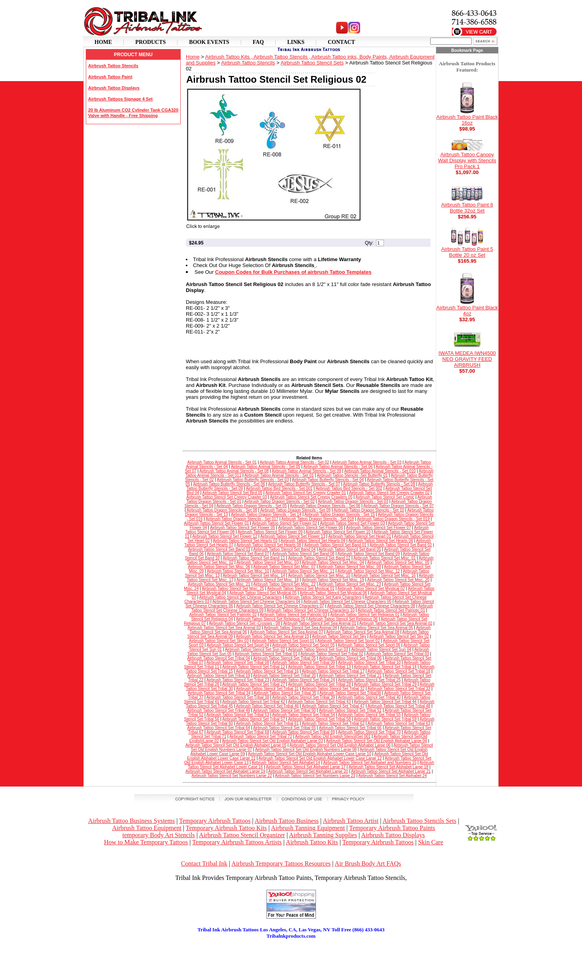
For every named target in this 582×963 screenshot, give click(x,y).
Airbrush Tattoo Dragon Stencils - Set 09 (295, 510)
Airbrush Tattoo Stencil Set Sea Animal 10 (272, 636)
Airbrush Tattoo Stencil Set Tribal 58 (319, 719)
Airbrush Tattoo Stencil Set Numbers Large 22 (231, 775)
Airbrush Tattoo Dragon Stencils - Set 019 (393, 519)
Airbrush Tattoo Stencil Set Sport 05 (303, 645)
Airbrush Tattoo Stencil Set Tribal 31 (267, 688)
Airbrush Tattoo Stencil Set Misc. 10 (238, 571)
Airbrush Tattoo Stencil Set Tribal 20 (284, 675)
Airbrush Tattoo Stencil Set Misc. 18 (267, 580)
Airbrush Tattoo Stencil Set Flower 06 (310, 527)
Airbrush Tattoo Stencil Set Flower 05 (242, 527)
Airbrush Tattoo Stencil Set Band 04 (284, 549)
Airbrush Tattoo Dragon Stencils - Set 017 (242, 519)
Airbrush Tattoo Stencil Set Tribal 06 (350, 658)
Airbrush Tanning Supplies (323, 835)
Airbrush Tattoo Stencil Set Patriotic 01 (391, 610)
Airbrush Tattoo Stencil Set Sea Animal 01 (319, 623)
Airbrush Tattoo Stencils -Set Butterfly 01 (352, 475)
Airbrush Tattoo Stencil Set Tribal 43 (319, 702)
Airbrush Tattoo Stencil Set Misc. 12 (369, 571)
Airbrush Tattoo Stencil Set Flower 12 (224, 536)
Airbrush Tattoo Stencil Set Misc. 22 (284, 584)
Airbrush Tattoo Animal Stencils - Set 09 (306, 471)
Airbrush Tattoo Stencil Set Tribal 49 (218, 710)
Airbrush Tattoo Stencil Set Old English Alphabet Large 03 (272, 741)
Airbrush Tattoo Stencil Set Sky (339, 636)
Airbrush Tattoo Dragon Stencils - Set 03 (353, 501)
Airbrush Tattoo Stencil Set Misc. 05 (398, 562)
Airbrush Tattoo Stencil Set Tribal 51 (350, 710)
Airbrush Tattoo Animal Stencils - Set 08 (233, 471)
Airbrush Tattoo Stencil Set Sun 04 (381, 649)
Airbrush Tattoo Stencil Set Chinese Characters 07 (280, 606)
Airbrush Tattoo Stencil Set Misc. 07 (284, 567)
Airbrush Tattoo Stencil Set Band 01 (335, 545)
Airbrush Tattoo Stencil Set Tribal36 (350, 693)
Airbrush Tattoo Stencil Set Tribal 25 (369, 680)
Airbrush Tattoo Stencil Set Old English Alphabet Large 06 (340, 745)
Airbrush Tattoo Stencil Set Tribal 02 (331, 654)
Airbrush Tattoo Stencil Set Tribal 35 (284, 693)
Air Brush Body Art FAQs (368, 863)
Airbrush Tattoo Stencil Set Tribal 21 (350, 675)
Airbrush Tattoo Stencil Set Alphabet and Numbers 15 (369, 762)
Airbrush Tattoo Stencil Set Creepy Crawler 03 (226, 497)
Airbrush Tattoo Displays (114, 87)
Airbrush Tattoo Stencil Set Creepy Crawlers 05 (311, 497)
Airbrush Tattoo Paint (110, 76)
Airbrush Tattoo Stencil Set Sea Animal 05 (376, 628)
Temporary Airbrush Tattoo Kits (226, 828)
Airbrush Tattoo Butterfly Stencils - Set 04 (328, 480)
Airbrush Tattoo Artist (350, 820)
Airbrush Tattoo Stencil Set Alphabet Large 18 (389, 767)
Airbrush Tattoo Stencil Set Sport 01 (283, 641)
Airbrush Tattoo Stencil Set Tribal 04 (218, 658)
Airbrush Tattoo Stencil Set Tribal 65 (284, 728)
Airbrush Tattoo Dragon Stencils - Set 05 (251, 506)
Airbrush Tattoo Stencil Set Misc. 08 (350, 567)
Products (150, 42)
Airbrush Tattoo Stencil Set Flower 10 (338, 532)
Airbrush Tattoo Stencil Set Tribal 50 (284, 710)
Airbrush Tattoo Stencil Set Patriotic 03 (293, 614)
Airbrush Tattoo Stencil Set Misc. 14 (254, 575)
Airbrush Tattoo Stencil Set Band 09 (369, 554)
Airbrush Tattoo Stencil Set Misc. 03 (267, 562)
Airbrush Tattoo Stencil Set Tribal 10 (369, 662)
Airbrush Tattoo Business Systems (131, 820)
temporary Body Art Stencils (158, 835)
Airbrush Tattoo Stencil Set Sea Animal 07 (286, 632)
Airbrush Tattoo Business (287, 820)
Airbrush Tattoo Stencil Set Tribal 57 (253, 719)
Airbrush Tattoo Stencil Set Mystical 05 (263, 593)
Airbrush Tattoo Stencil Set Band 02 (401, 545)
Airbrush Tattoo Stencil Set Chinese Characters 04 (256, 601)
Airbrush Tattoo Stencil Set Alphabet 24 (392, 775)
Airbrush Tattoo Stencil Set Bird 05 (232, 493)
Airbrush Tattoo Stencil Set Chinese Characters (240, 597)
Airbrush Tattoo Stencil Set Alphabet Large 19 (225, 771)
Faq (258, 42)
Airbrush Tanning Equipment (308, 828)
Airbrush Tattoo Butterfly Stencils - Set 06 (229, 484)
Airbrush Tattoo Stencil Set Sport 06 (369, 645)
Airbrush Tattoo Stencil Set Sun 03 (318, 649)
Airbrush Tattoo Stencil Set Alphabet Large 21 (391, 771)
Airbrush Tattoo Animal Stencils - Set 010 (380, 471)
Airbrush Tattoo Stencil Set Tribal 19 (218, 675)
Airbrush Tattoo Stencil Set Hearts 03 (245, 540)
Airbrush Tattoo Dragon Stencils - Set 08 (222, 510)
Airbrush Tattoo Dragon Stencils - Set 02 (279, 501)
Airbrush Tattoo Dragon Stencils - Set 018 (318, 519)
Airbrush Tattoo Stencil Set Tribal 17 (333, 671)
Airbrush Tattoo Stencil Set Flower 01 (216, 523)
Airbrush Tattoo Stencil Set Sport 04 (237, 645)
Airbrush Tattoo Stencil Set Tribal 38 (237, 697)
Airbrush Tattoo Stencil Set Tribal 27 (253, 684)
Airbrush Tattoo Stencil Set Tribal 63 (399, 723)
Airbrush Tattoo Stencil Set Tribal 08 (237, 662)
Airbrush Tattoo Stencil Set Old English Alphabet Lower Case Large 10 (309, 754)
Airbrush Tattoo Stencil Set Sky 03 (219, 641)
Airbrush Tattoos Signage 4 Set (120, 99)
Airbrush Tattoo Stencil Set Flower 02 (284, 523)
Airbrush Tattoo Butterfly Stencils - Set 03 (253, 480)
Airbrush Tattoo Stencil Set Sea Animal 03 (224, 628)
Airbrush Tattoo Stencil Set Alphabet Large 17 (306, 767)
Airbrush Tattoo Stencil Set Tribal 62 (333, 723)
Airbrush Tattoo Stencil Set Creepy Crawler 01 (305, 493)
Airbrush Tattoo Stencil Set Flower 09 (270, 532)
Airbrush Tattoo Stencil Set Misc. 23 (350, 584)
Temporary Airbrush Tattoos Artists (237, 842)
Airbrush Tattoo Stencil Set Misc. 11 (303, 571)
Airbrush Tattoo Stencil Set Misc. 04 (333, 562)
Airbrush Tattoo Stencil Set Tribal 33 (399, 688)
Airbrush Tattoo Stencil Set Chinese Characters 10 (310, 610)
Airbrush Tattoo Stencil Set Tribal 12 (253, 667)
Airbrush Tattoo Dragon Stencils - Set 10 (369, 510)
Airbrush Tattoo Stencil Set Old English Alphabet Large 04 (376, 741)
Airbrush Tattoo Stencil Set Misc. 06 (219, 567)
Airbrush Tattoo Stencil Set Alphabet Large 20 (308, 771)
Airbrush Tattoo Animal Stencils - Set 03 (366, 462)
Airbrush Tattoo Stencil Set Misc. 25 (233, 588)
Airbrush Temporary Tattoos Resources (281, 863)
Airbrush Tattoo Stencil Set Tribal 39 (303, 697)
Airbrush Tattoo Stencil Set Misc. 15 (319, 575)
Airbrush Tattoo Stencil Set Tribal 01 (265, 654)
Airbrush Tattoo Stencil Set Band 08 (303, 554)
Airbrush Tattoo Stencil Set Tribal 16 (267, 671)
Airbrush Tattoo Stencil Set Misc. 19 (333, 580)
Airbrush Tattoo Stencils (113, 65)
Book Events (209, 42)
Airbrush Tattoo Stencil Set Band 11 (254, 558)
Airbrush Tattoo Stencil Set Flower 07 (378, 527)
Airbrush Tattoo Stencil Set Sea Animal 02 (395, 623)
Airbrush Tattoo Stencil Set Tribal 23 (237, 680)
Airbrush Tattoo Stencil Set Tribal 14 (385, 667)
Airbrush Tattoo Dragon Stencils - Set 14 (266, 514)
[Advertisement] (291, 951)
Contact (341, 42)
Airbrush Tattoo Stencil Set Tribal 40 (369, 697)
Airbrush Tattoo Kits (312, 842)
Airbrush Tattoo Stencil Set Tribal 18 (399, 671)
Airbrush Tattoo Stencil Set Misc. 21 (219, 584)
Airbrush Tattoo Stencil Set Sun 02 (255, 649)
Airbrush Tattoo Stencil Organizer (242, 835)
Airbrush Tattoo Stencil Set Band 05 (350, 549)
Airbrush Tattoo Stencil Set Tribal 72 (260, 736)
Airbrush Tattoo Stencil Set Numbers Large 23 (315, 775)
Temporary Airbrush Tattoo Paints (392, 828)
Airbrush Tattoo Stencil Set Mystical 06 (333, 593)
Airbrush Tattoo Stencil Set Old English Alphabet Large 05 (236, 745)
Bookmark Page (467, 50)
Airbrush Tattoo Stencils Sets (420, 820)
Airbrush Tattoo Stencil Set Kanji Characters (323, 597)
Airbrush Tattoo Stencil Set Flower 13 (292, 536)
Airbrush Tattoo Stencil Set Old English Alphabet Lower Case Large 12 (320, 758)
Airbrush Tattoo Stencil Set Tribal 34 (219, 693)
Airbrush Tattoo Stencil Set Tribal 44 (385, 702)
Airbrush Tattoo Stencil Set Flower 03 (352, 523)
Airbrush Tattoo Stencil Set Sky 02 (399, 636)
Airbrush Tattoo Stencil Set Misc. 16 (384, 575)
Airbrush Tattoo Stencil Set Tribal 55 (369, 715)
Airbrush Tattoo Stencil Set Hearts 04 (313, 540)
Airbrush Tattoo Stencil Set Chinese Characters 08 (371, 606)
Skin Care (430, 842)
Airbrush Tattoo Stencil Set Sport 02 (348, 641)
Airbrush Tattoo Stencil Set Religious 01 (364, 614)
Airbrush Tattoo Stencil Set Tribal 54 (303, 715)
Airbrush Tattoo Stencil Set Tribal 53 (237, 715)
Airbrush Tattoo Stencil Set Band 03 (219, 549)
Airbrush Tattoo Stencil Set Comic (384, 497)
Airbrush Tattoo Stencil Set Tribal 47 (333, 706)
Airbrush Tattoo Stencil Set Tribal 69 (303, 732)
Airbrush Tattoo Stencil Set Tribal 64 (218, 728)
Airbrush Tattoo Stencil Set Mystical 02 (371, 588)
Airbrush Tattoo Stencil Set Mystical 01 (300, 588)
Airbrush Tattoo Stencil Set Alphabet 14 (285, 762)
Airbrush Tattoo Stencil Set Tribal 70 (369, 732)
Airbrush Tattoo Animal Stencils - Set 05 (265, 466)
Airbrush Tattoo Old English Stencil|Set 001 (332, 736)
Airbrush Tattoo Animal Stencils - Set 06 (337, 466)
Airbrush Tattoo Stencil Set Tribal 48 (399, 706)
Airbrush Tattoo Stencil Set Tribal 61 (267, 723)
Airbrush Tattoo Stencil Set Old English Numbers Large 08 (306, 749)
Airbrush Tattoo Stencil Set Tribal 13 (319, 667)
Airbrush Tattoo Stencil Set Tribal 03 (397, 654)
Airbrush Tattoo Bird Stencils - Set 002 (349, 488)
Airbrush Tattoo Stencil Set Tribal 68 (237, 732)
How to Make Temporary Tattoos (146, 842)
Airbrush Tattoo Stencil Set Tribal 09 (303, 662)
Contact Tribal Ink (204, 863)
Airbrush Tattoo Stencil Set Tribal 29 (385, 684)
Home (103, 42)
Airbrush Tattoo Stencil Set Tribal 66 (350, 728)
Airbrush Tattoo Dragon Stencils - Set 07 (398, 506)
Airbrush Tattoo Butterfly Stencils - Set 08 (379, 484)
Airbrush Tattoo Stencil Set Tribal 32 (333, 688)
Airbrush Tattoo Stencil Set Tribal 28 (319, 684)
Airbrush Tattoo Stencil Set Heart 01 (359, 536)
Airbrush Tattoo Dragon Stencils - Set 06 (325, 506)
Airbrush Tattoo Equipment (146, 828)
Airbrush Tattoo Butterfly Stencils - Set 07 (304, 484)
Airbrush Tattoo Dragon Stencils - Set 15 (339, 514)
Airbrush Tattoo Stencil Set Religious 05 (270, 619)
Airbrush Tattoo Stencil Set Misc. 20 (398, 580)
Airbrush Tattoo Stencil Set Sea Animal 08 (362, 632)
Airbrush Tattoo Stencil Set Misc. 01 (384, 558)
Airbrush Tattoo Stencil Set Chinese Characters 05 (347, 601)
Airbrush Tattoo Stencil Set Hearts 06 (380, 540)
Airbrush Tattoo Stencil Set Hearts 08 (268, 545)
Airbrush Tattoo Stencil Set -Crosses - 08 (244, 623)
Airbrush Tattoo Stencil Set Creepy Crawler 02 (389, 493)
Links (295, 42)
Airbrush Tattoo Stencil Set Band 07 (238, 554)
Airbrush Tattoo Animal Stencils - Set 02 (294, 462)
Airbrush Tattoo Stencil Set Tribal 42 (253, 702)
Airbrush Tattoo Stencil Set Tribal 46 (267, 706)
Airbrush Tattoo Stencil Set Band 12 (319, 558)
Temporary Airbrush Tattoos (215, 820)
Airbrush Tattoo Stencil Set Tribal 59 (385, 719)
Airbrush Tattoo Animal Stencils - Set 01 (222, 462)
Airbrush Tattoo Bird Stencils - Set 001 (279, 488)
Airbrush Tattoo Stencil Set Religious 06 (343, 619)
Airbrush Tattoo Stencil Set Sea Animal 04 (300, 628)
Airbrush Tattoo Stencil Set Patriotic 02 (223, 614)
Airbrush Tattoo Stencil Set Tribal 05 (284, 658)
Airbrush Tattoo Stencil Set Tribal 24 (303, 680)
